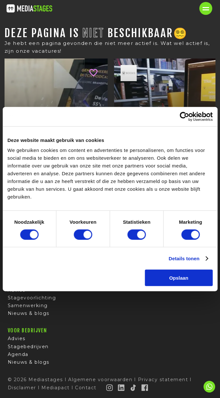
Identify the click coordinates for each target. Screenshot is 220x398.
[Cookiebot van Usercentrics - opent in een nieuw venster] (184, 116)
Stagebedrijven (28, 347)
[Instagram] (109, 388)
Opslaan (178, 278)
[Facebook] (145, 388)
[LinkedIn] (121, 388)
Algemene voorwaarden (100, 379)
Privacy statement (163, 379)
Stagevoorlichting (32, 298)
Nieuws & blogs (28, 313)
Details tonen (184, 258)
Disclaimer (22, 388)
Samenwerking (28, 305)
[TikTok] (133, 388)
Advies (17, 338)
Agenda (18, 354)
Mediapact (55, 388)
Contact (86, 388)
